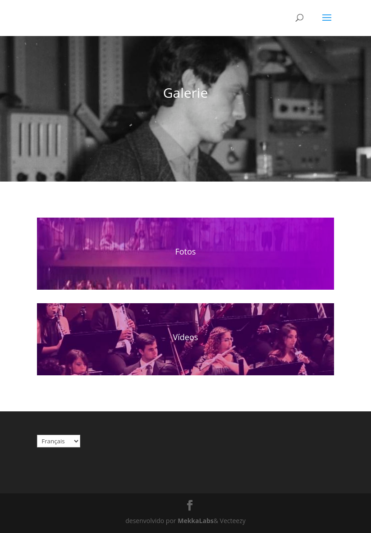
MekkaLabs (195, 520)
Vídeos (185, 337)
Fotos (185, 251)
